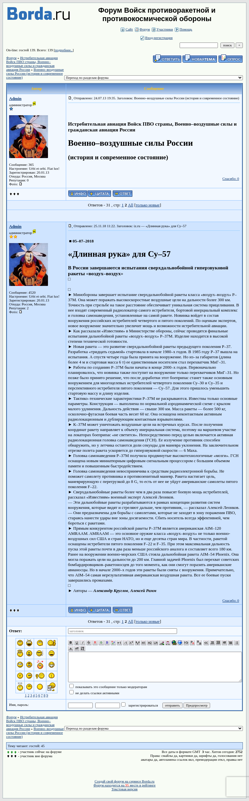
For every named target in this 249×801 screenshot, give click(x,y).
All (130, 205)
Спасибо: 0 (230, 178)
